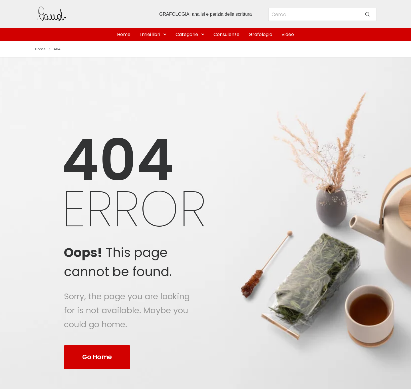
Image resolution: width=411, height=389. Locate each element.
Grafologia (260, 34)
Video (287, 34)
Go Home (97, 357)
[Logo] (75, 14)
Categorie (187, 34)
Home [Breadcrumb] (40, 49)
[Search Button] (367, 14)
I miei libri (150, 34)
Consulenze (226, 34)
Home (123, 34)
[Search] (313, 17)
